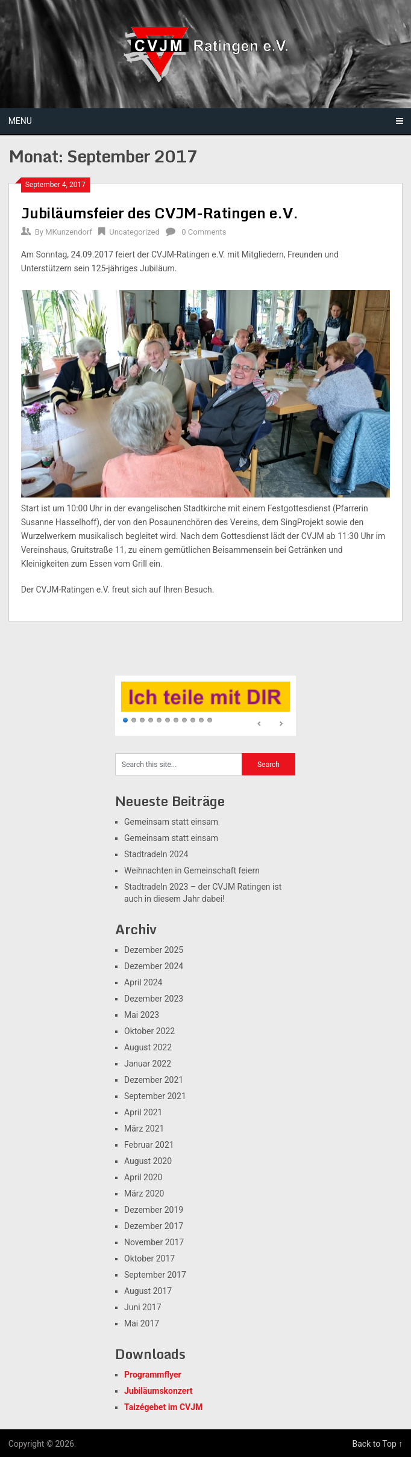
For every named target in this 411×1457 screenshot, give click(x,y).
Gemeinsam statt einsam (171, 822)
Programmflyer (152, 1374)
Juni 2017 (143, 1307)
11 (210, 721)
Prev (260, 724)
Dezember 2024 (153, 966)
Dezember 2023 (153, 998)
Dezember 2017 (153, 1226)
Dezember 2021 (153, 1080)
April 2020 (143, 1177)
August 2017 (148, 1291)
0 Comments (203, 231)
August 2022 (148, 1047)
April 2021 (143, 1112)
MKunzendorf (68, 231)
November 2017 (154, 1242)
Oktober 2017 (149, 1258)
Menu (20, 121)
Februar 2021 (149, 1145)
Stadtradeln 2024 (156, 854)
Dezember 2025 (153, 950)
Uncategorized (134, 231)
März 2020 (144, 1193)
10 (201, 721)
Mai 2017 (141, 1323)
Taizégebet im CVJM (163, 1407)
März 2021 (144, 1128)
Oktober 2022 (149, 1031)
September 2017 (155, 1275)
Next (281, 724)
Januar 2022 (147, 1063)
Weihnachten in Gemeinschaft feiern (192, 870)
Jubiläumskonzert (158, 1391)
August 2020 (148, 1161)
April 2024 (143, 982)
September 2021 (155, 1096)
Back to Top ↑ (378, 1444)
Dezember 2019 (153, 1210)
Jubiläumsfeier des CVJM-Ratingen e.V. (159, 212)
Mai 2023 (141, 1015)
